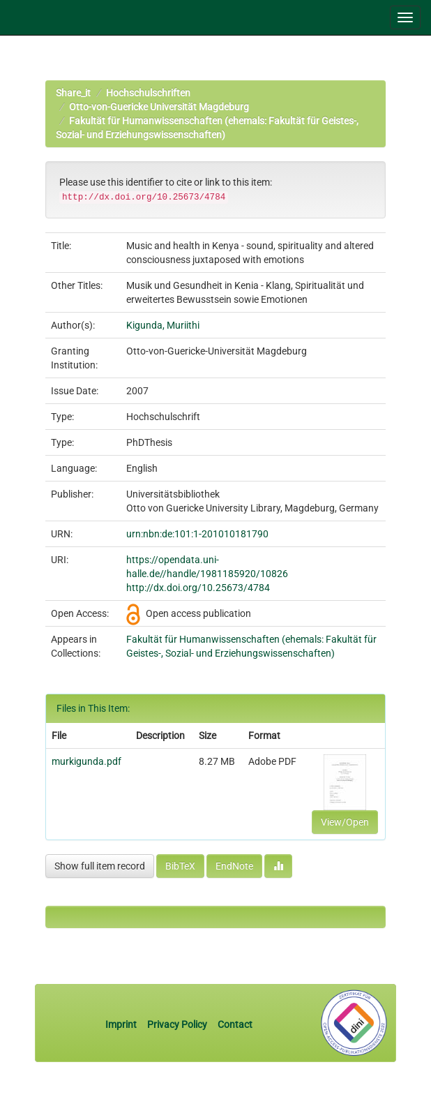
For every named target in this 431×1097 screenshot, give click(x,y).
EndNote (234, 866)
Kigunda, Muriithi (162, 325)
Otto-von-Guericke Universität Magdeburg (159, 106)
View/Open (345, 822)
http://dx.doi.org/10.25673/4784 (198, 587)
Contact (235, 1024)
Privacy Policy (177, 1024)
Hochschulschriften (148, 92)
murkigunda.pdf (86, 761)
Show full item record (99, 866)
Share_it (73, 92)
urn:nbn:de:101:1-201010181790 (197, 533)
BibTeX (180, 866)
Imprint (122, 1024)
